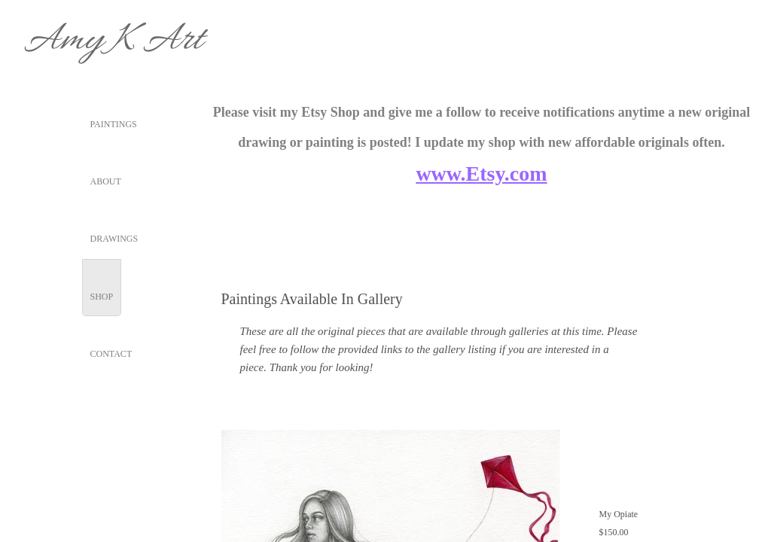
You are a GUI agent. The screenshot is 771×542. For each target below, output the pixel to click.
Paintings (113, 124)
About (105, 181)
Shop (102, 296)
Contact (111, 354)
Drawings (114, 238)
